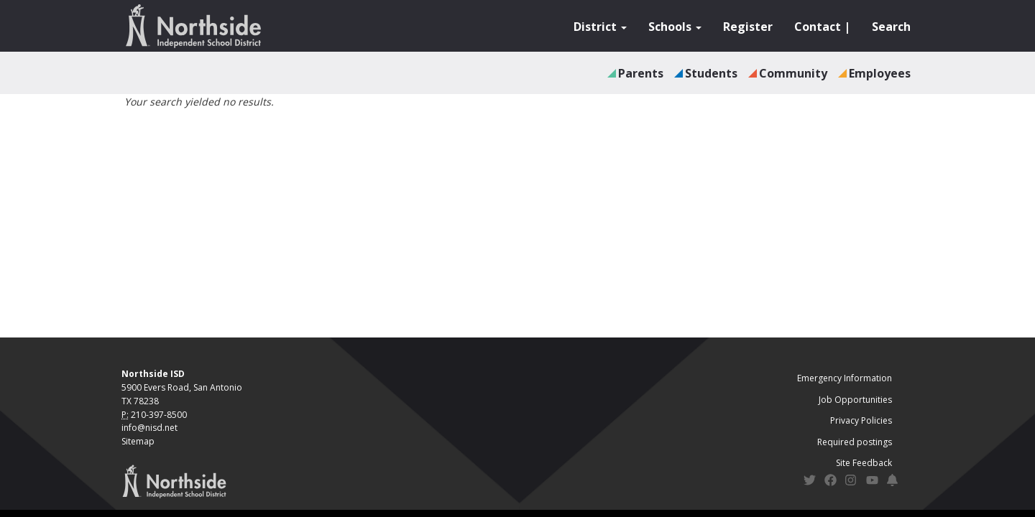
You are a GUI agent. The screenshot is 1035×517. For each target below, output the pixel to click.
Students (711, 73)
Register (748, 26)
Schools (675, 26)
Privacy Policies (861, 420)
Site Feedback (864, 463)
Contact (817, 26)
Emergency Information (844, 378)
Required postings (854, 442)
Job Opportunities (855, 399)
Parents (640, 73)
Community (793, 73)
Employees (880, 73)
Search (891, 26)
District (600, 26)
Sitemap (138, 441)
